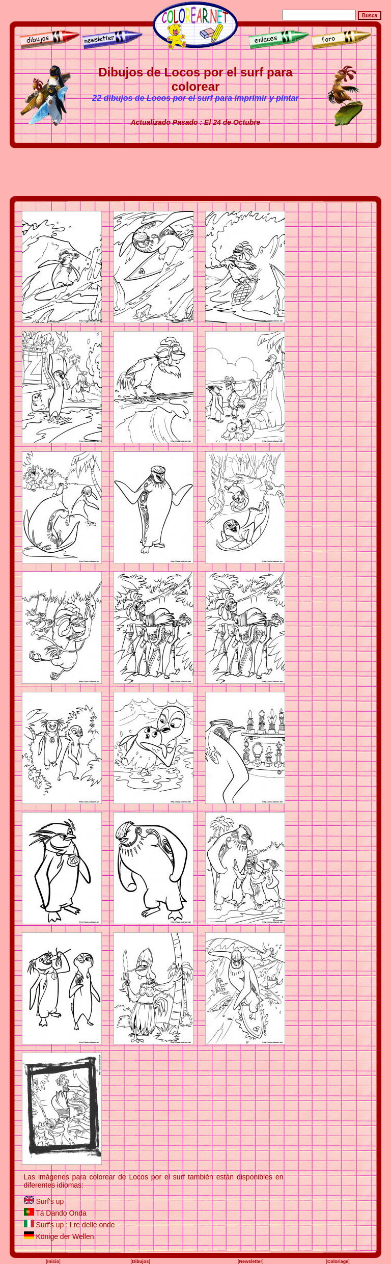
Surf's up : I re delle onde (75, 1225)
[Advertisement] (195, 172)
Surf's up (50, 1201)
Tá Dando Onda (61, 1213)
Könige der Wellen (65, 1236)
